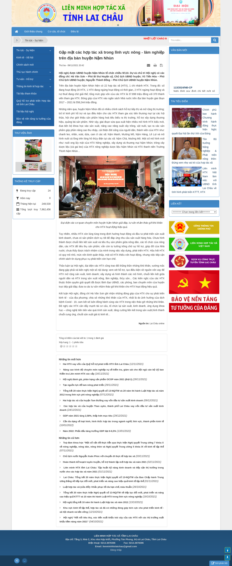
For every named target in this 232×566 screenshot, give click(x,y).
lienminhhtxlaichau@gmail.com (120, 546)
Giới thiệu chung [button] (33, 31)
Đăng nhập (116, 550)
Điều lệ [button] (75, 31)
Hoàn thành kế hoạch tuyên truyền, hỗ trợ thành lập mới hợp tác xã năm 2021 (105, 462)
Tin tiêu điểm (179, 101)
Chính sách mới (25, 64)
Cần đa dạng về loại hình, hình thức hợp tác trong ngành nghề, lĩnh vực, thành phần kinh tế (113, 421)
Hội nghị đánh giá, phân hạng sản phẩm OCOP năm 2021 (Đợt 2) (97, 379)
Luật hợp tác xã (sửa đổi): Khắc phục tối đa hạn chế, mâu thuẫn (97, 487)
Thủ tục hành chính (27, 72)
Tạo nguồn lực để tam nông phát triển (83, 385)
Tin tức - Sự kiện (25, 50)
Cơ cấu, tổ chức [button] (56, 31)
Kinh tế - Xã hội (24, 57)
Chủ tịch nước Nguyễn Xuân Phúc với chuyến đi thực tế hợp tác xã (99, 456)
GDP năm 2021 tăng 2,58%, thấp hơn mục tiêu (87, 415)
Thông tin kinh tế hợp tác (30, 86)
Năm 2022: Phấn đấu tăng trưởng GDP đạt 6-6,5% (89, 431)
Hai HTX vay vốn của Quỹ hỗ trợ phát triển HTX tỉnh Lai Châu (96, 364)
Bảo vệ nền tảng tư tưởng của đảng (33, 120)
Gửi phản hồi (219, 563)
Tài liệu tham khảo (26, 93)
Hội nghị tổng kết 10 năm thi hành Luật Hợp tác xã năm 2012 (95, 502)
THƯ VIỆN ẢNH (23, 133)
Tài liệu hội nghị (25, 111)
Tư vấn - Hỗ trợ (24, 79)
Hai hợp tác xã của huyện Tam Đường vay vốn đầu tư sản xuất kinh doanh (103, 400)
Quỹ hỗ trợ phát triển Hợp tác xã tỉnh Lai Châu (33, 102)
